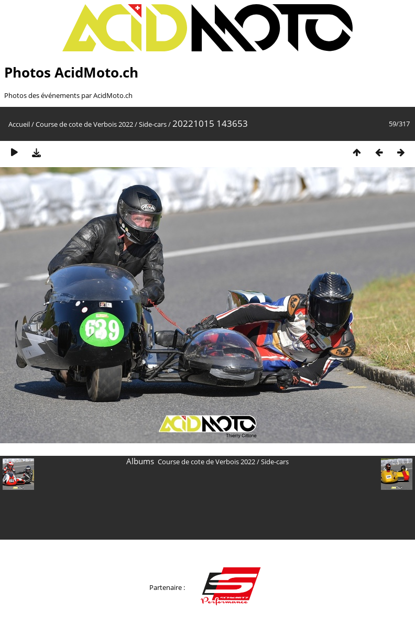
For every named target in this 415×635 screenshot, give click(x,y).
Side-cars (153, 124)
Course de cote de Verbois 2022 (84, 124)
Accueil (19, 124)
